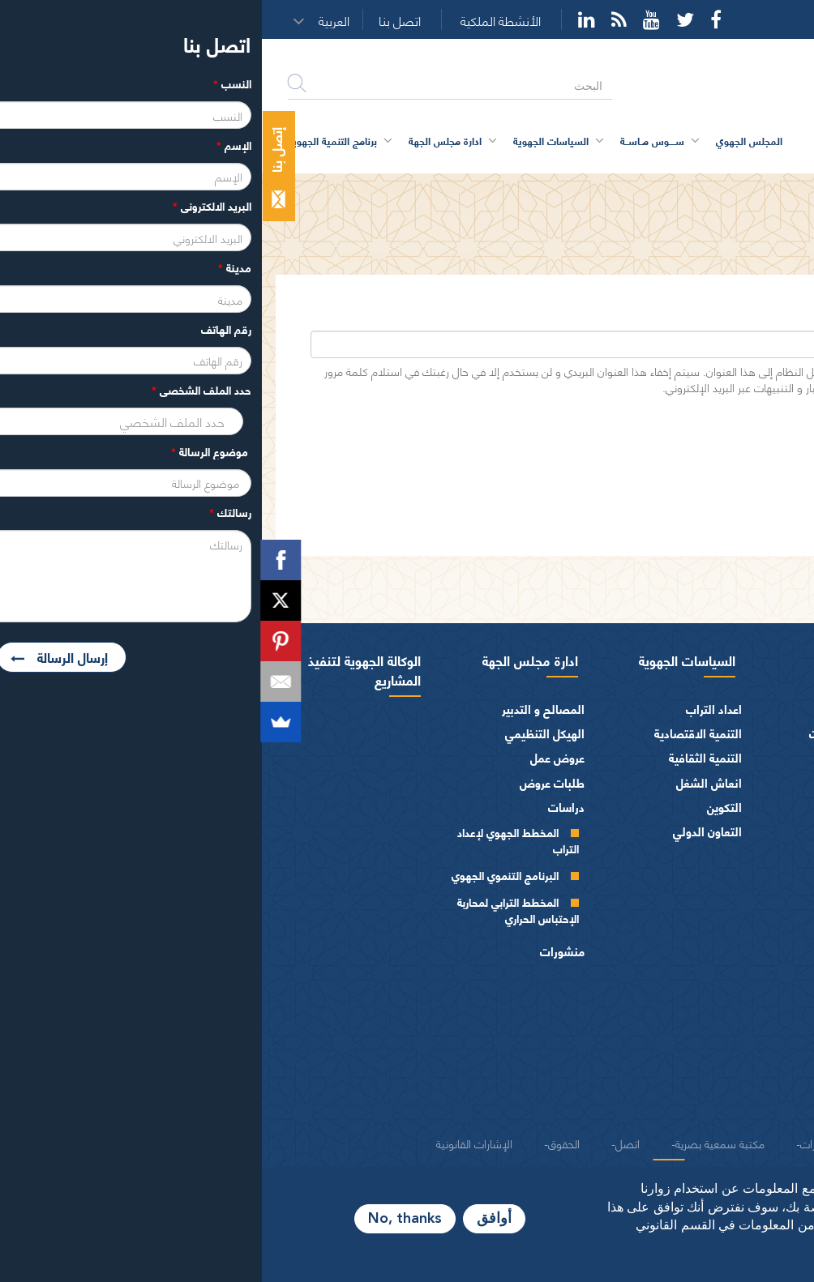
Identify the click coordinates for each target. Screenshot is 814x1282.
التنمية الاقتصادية (436, 733)
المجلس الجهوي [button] (487, 140)
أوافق (232, 1218)
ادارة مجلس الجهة (268, 660)
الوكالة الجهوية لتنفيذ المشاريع (102, 669)
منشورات (300, 951)
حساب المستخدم (692, 188)
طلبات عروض (290, 782)
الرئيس (778, 709)
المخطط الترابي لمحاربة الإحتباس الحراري (256, 909)
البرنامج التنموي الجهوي (243, 875)
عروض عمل (295, 757)
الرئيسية (768, 188)
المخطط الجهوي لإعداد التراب (256, 840)
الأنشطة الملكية (239, 20)
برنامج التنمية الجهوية (70, 140)
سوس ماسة (598, 660)
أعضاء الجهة (766, 820)
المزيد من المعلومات (686, 1265)
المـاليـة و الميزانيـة (750, 982)
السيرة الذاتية (740, 760)
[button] (77, 20)
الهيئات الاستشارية (749, 1031)
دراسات (304, 807)
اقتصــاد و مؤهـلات (592, 733)
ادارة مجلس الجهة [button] (183, 140)
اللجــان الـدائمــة (735, 923)
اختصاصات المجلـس (746, 957)
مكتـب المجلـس (734, 897)
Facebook (454, 19)
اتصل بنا (138, 20)
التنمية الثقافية (443, 757)
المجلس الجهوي (745, 660)
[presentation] (644, 448)
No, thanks (143, 1218)
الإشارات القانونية (212, 1143)
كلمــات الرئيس (736, 787)
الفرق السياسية (757, 1007)
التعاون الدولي (445, 831)
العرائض (774, 1055)
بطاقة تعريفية (604, 709)
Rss (357, 19)
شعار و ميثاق (763, 1105)
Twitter (423, 19)
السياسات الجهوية (425, 660)
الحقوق (302, 1143)
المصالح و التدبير (281, 709)
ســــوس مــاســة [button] (390, 140)
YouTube (389, 19)
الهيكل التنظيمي (283, 733)
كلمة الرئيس (741, 734)
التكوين (462, 807)
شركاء (627, 1143)
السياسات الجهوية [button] (289, 140)
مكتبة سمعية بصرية (458, 1143)
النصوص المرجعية (750, 1080)
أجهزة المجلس (760, 846)
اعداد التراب (452, 709)
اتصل (365, 1143)
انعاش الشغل (447, 782)
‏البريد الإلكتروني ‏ (726, 318)
